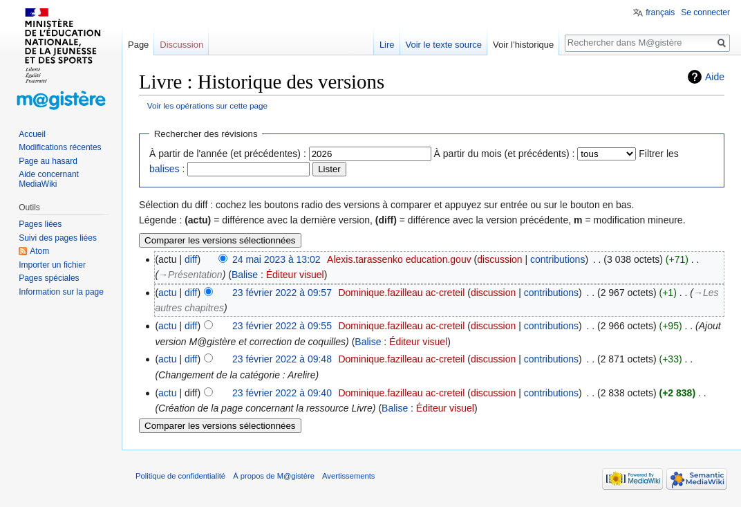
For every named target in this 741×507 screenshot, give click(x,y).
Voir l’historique (523, 44)
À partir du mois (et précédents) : (504, 153)
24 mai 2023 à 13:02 (276, 259)
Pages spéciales (49, 278)
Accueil (32, 134)
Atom (39, 251)
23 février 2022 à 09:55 (282, 325)
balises (164, 168)
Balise (245, 274)
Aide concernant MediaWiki (49, 179)
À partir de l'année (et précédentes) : (227, 153)
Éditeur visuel (295, 274)
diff (191, 259)
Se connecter (705, 12)
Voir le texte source (444, 44)
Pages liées (40, 224)
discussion (499, 259)
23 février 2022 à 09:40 (282, 392)
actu (167, 292)
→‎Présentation (190, 274)
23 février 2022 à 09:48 (282, 359)
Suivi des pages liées (58, 238)
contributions (557, 259)
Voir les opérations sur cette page (207, 105)
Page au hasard (48, 161)
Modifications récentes (60, 147)
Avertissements (348, 476)
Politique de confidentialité (180, 476)
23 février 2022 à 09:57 (282, 292)
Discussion (181, 44)
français (660, 12)
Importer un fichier (52, 265)
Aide (714, 76)
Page (138, 44)
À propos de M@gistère (274, 476)
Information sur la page (61, 292)
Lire (387, 44)
